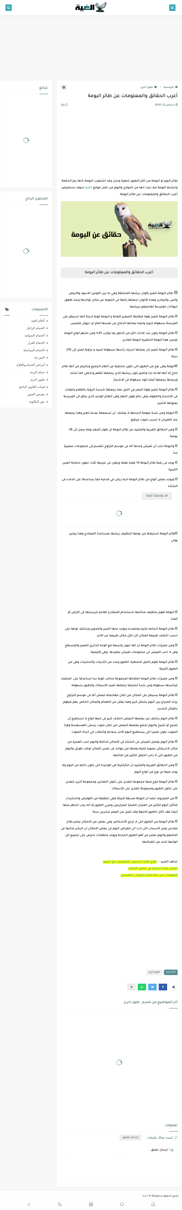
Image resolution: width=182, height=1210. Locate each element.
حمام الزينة (37, 372)
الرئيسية (171, 87)
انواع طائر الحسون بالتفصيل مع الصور (130, 862)
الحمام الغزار (36, 342)
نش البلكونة (37, 401)
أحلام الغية (38, 320)
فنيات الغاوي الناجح (32, 387)
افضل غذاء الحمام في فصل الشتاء (153, 868)
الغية (88, 188)
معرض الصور (36, 394)
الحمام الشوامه (35, 335)
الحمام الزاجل (35, 328)
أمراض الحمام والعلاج (31, 364)
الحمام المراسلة (34, 350)
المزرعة (39, 357)
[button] (163, 987)
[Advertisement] (91, 47)
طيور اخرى (148, 87)
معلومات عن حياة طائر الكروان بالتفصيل (149, 875)
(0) (64, 105)
